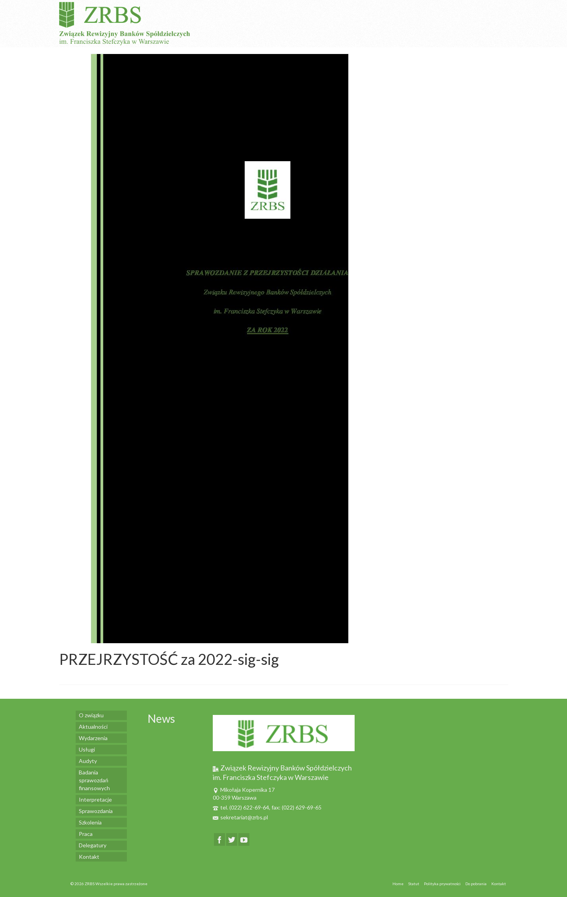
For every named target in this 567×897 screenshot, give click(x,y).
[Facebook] (219, 839)
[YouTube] (243, 839)
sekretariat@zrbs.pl (240, 817)
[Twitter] (231, 839)
